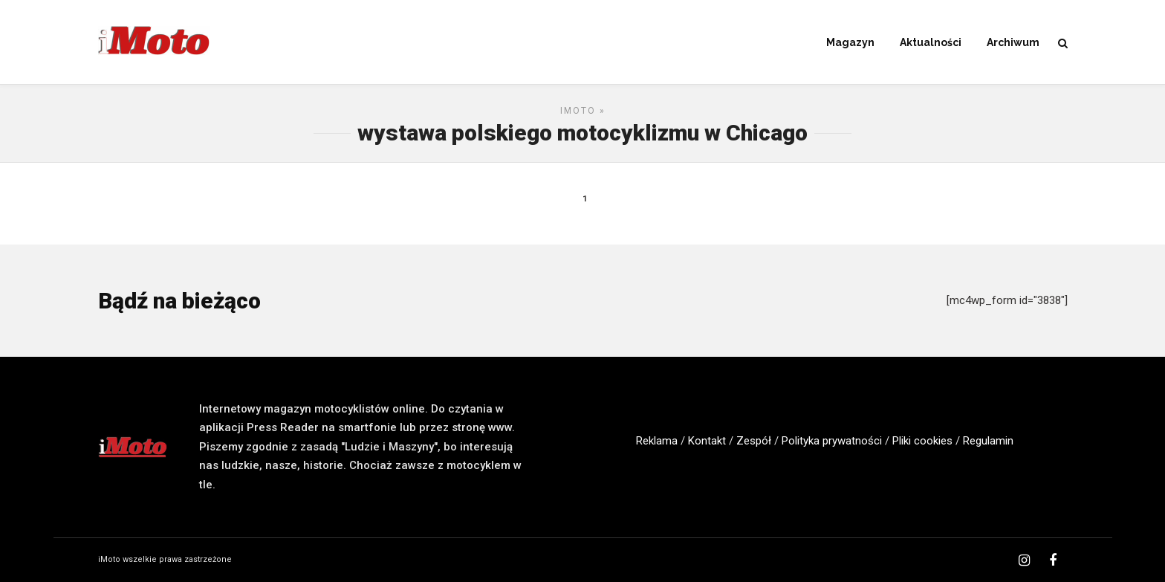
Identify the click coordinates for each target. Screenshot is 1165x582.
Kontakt (707, 440)
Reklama (657, 440)
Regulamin (988, 440)
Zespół (753, 440)
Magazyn (850, 42)
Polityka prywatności (832, 440)
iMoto (578, 111)
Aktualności (930, 42)
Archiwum (1013, 42)
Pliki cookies (922, 440)
